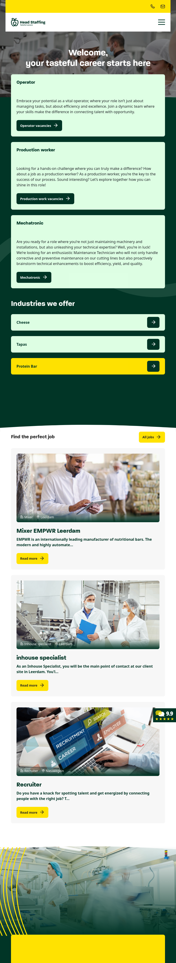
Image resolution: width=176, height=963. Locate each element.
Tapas (21, 344)
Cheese (23, 322)
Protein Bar (26, 366)
